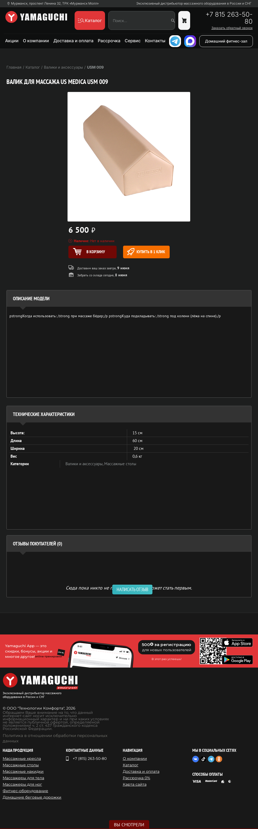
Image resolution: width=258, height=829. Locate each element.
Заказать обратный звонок (232, 28)
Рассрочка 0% (136, 777)
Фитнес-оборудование (25, 790)
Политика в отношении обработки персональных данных (55, 738)
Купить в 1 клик (146, 251)
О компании (36, 40)
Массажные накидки (23, 771)
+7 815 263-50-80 (229, 18)
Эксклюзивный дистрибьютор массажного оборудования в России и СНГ (194, 3)
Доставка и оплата (73, 40)
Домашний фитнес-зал (226, 41)
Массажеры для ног (22, 784)
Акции (12, 40)
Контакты (155, 40)
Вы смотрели (129, 825)
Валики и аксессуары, (84, 463)
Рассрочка (109, 40)
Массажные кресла (22, 758)
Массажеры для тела (23, 777)
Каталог (130, 765)
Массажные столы (120, 463)
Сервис (133, 40)
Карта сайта (135, 784)
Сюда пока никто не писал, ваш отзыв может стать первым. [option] (129, 587)
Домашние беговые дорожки (32, 797)
